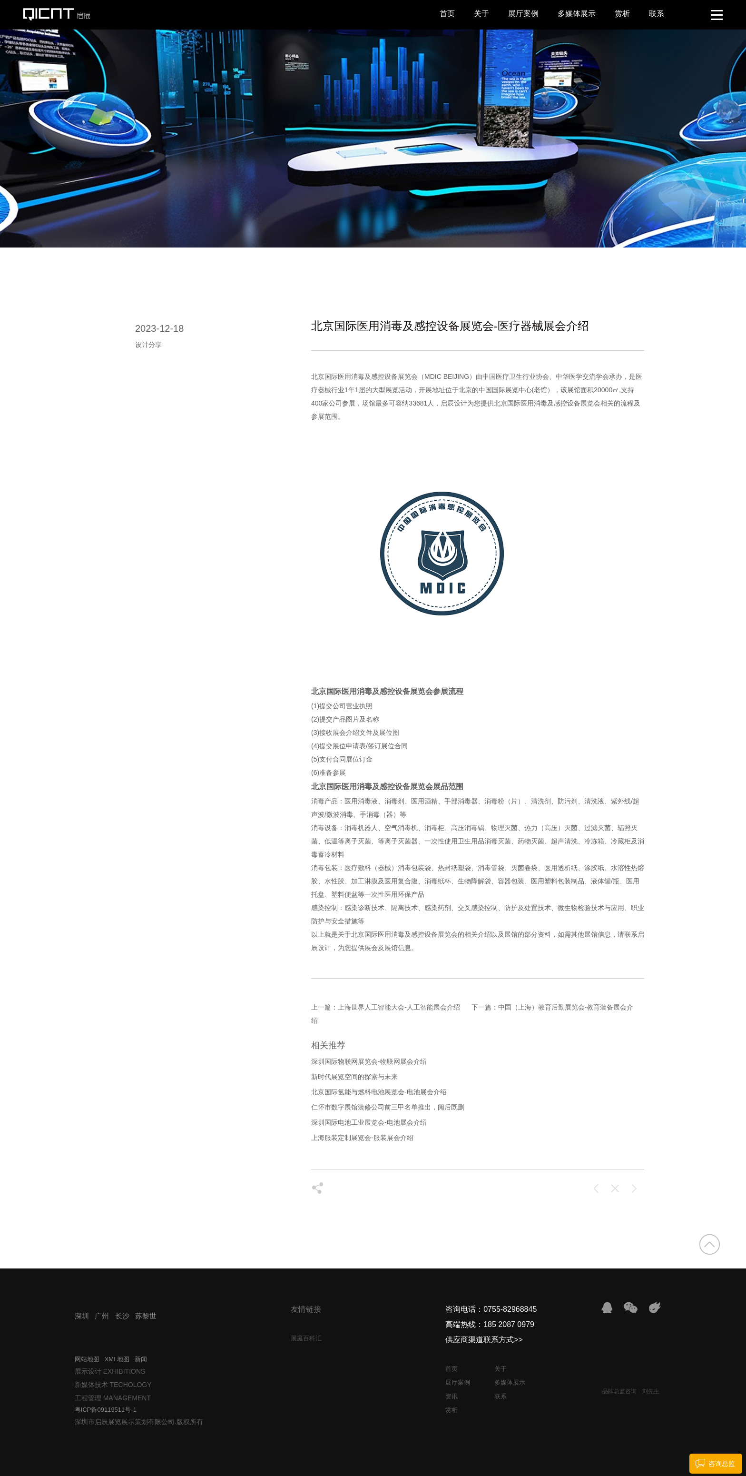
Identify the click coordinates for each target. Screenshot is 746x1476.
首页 (447, 14)
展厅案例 (523, 14)
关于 (481, 14)
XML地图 (117, 1359)
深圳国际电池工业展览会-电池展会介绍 (369, 1122)
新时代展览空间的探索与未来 (354, 1076)
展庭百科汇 (306, 1338)
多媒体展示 (577, 14)
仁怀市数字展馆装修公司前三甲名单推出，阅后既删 (387, 1107)
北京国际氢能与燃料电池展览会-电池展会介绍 (379, 1092)
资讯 (451, 1396)
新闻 (141, 1359)
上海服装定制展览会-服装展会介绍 (362, 1137)
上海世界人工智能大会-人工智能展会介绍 (399, 1007)
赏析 (622, 14)
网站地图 (87, 1359)
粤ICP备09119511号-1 (106, 1409)
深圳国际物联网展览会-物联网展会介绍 (369, 1061)
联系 (656, 14)
